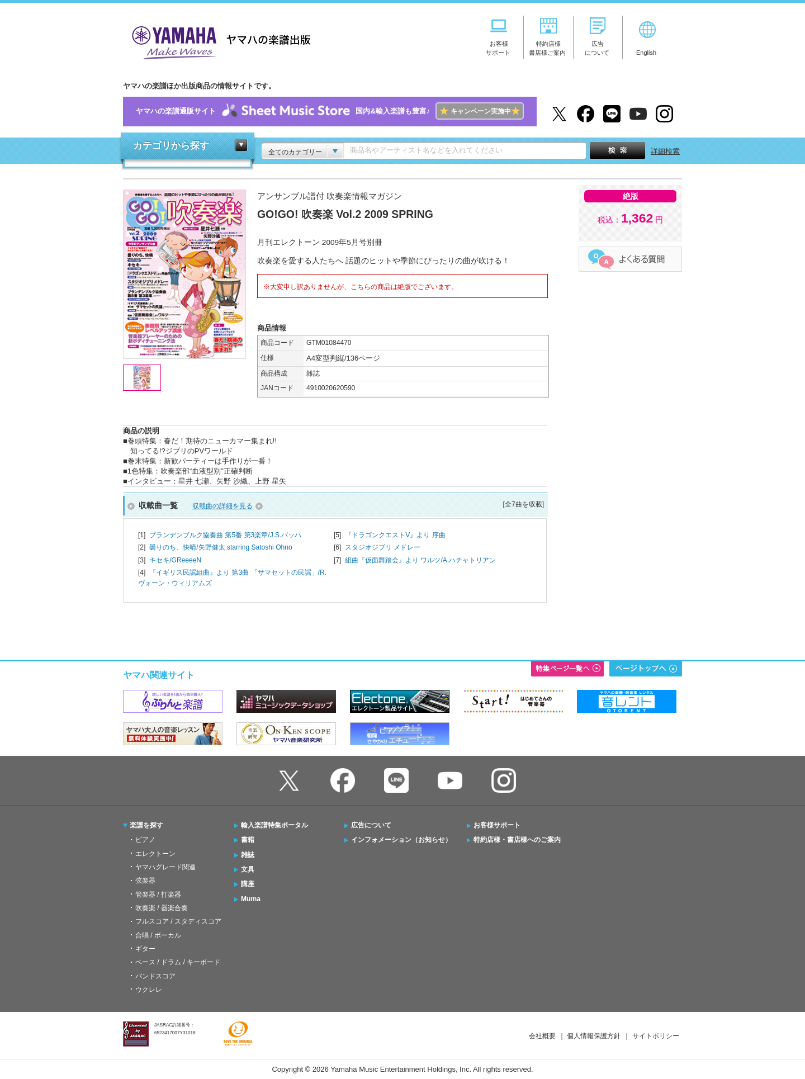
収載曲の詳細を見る (222, 506)
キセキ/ (175, 560)
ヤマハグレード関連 (165, 867)
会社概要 (542, 1036)
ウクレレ (148, 989)
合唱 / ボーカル (158, 935)
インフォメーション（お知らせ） (401, 840)
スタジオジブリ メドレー (382, 547)
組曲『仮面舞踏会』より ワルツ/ (420, 560)
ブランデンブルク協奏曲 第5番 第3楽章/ (225, 535)
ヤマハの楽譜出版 (218, 41)
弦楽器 (145, 880)
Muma (251, 899)
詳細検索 (665, 151)
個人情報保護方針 (594, 1036)
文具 (247, 869)
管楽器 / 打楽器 (158, 894)
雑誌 (247, 855)
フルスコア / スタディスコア (178, 921)
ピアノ (145, 840)
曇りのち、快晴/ (220, 547)
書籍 (247, 840)
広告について (371, 825)
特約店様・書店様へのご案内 (517, 840)
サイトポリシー (655, 1036)
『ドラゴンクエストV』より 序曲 (395, 535)
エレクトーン (155, 854)
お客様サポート (496, 825)
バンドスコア (155, 976)
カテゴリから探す (171, 145)
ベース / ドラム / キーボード (177, 962)
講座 (247, 884)
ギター (145, 949)
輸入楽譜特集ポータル (274, 825)
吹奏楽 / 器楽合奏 (161, 908)
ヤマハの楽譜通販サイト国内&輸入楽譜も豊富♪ (329, 111)
